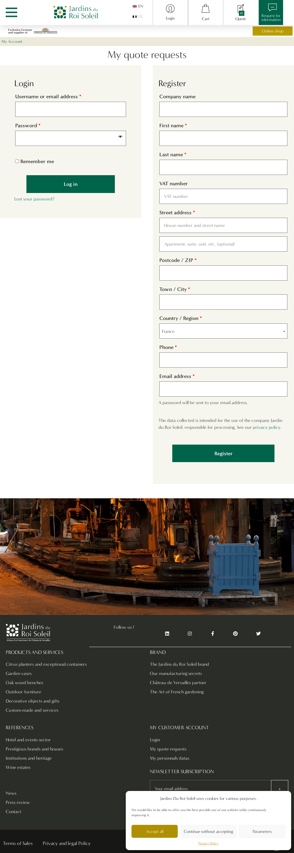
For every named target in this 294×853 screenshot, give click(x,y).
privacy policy (267, 427)
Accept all (154, 831)
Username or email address (48, 96)
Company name (178, 96)
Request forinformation (271, 17)
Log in (71, 184)
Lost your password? (34, 199)
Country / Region (180, 318)
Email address (177, 376)
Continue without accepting (208, 831)
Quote (240, 18)
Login (170, 18)
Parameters (262, 831)
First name (173, 125)
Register (223, 453)
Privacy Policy (208, 843)
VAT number (174, 183)
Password (27, 125)
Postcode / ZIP (178, 260)
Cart (205, 18)
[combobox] (223, 331)
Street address (177, 212)
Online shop (272, 31)
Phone (168, 347)
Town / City (174, 289)
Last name (172, 154)
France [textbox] (168, 331)
